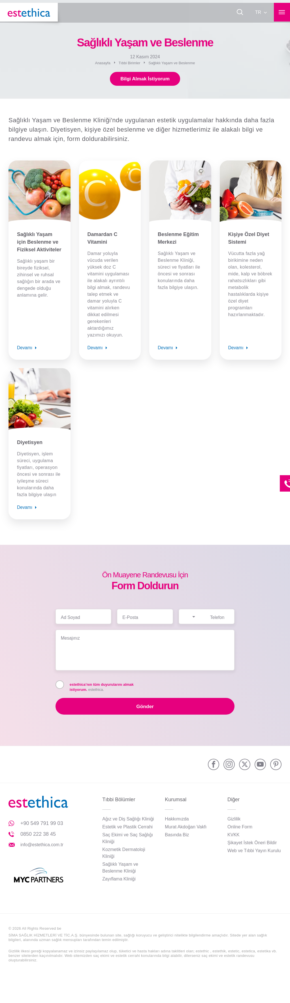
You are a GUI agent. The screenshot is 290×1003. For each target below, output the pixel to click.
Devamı (25, 348)
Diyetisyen (29, 443)
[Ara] (238, 13)
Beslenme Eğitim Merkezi (178, 238)
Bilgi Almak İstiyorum (145, 79)
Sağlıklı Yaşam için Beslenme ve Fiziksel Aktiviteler (39, 242)
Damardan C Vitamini (103, 238)
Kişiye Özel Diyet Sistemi (248, 238)
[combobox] (193, 614)
